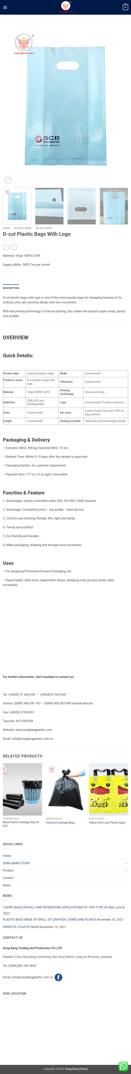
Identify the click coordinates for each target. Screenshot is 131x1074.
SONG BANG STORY (16, 863)
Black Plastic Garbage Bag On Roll (21, 824)
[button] (5, 7)
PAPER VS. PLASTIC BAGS (21, 927)
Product (8, 870)
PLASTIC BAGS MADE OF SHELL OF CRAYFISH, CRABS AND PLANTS (49, 919)
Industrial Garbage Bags (60, 822)
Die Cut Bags (43, 228)
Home (6, 228)
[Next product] (6, 247)
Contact (8, 878)
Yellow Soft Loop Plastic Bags (107, 822)
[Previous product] (14, 247)
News (6, 885)
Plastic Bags (23, 228)
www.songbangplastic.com (33, 730)
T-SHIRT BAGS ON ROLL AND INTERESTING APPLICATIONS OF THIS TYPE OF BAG (58, 907)
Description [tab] (11, 288)
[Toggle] (126, 863)
